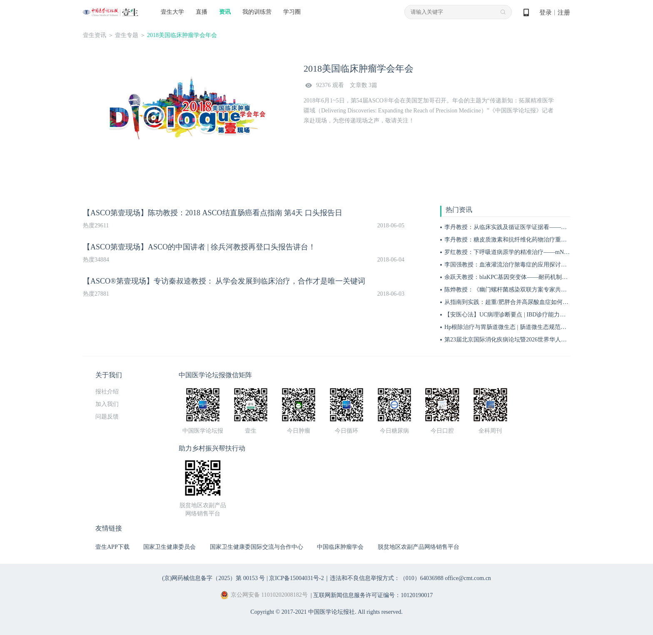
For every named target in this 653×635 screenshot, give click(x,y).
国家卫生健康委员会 (169, 547)
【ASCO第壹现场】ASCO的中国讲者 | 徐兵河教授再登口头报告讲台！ (199, 247)
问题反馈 (107, 416)
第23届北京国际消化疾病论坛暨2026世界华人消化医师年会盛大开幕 (531, 339)
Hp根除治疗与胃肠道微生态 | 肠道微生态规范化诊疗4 (512, 327)
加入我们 (107, 404)
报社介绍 (107, 391)
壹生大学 (172, 12)
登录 (545, 12)
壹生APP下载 (112, 547)
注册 (564, 12)
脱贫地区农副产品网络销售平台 (418, 547)
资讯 (225, 12)
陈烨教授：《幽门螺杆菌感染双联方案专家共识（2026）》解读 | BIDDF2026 (542, 289)
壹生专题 (126, 35)
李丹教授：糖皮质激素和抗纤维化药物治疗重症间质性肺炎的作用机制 (534, 240)
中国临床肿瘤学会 (340, 547)
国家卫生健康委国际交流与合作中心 (256, 547)
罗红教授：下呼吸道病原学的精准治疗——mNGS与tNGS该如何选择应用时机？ (546, 252)
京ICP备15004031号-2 (296, 578)
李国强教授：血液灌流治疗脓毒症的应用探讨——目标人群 (520, 264)
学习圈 (292, 12)
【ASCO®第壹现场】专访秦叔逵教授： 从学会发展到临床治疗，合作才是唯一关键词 (224, 281)
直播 (201, 12)
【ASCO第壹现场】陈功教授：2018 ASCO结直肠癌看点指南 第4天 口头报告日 (212, 213)
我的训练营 (257, 12)
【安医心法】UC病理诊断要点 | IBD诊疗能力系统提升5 (515, 314)
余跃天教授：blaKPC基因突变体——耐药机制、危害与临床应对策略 (532, 277)
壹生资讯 (94, 35)
